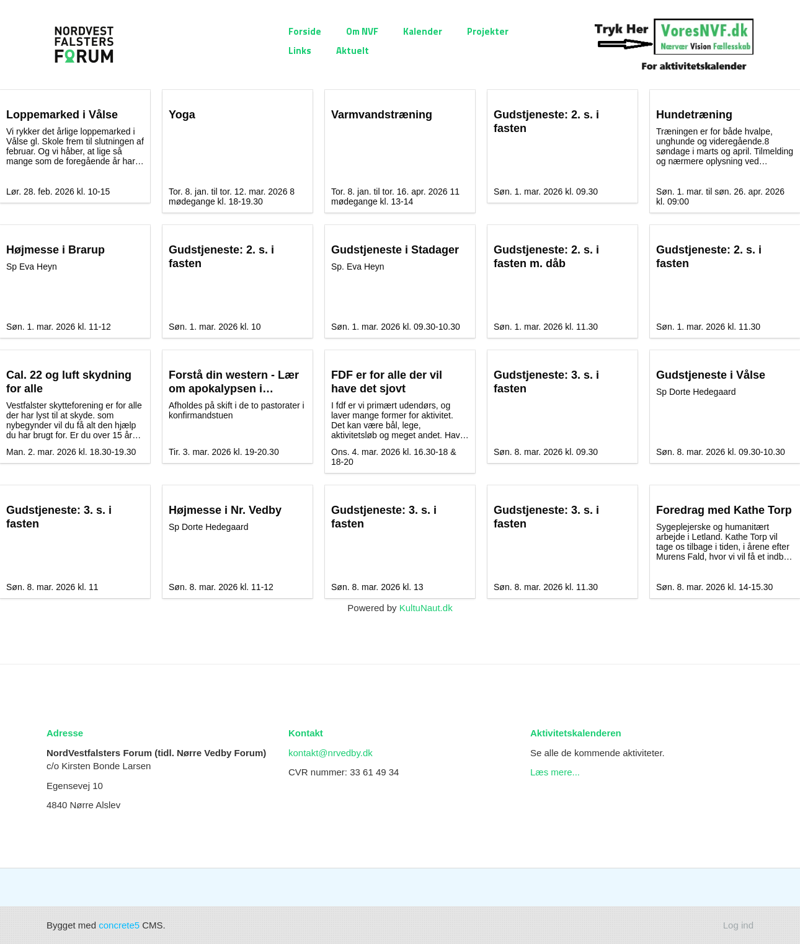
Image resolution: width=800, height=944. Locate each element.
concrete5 (119, 925)
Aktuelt (352, 50)
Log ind (738, 925)
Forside (304, 31)
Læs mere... (555, 772)
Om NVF (362, 31)
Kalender (422, 31)
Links (299, 50)
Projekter (488, 31)
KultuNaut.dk (426, 607)
